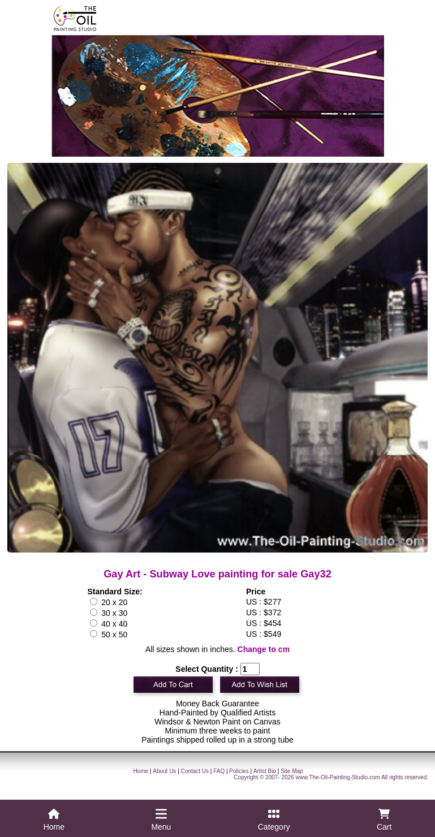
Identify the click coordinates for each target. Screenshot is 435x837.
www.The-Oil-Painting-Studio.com (337, 777)
